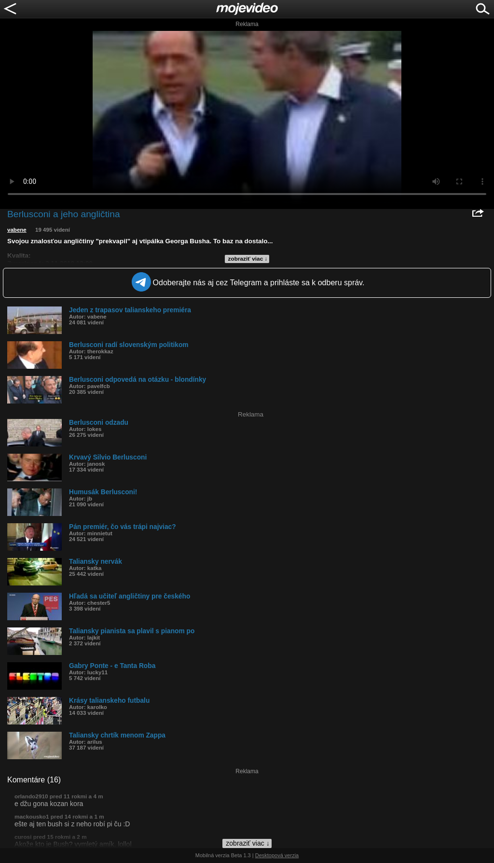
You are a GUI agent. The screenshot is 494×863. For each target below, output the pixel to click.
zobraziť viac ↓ (248, 258)
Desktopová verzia (277, 855)
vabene (17, 230)
